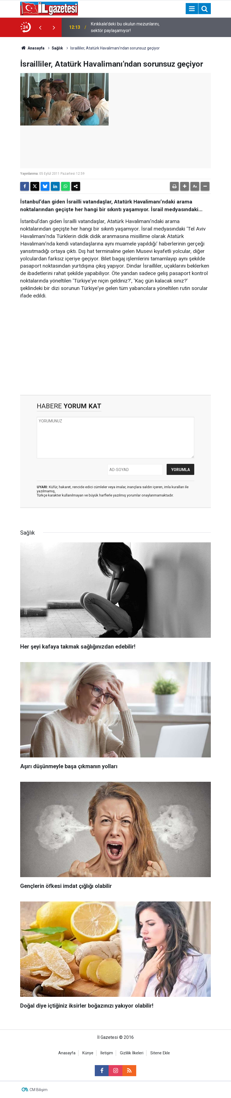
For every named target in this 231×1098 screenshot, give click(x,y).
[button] (184, 186)
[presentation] (40, 27)
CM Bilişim (39, 1089)
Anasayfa (32, 48)
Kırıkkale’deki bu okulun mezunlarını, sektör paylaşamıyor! (125, 27)
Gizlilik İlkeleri (131, 1053)
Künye (87, 1053)
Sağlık (57, 48)
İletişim (106, 1053)
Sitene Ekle (160, 1053)
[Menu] (192, 9)
